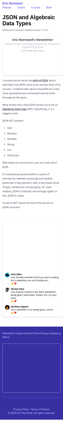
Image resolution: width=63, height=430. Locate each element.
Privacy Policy (21, 409)
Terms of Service (40, 409)
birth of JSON (40, 80)
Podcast (6, 7)
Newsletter (8, 333)
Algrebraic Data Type (14, 109)
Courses (35, 7)
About (5, 337)
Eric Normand (12, 3)
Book (49, 7)
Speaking (55, 333)
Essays (46, 333)
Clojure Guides (23, 333)
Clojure (21, 7)
